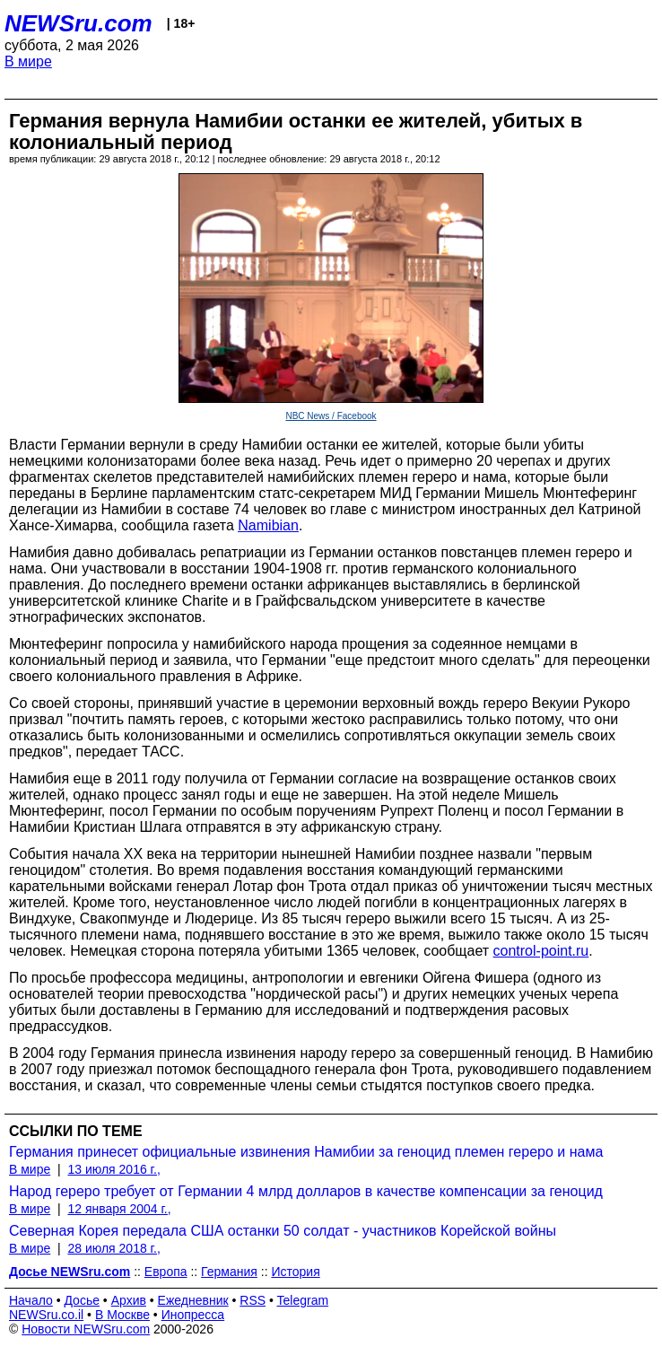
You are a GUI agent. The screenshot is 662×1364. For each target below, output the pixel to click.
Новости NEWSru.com (86, 1329)
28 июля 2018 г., (113, 1248)
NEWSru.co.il (46, 1314)
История (295, 1271)
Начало (31, 1300)
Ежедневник (193, 1300)
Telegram (303, 1300)
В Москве (122, 1314)
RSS (253, 1300)
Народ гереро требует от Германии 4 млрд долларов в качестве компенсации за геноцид (306, 1191)
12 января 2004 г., (118, 1209)
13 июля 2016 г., (113, 1169)
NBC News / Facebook (330, 416)
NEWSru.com (78, 23)
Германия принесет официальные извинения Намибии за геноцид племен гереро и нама (306, 1151)
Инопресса (193, 1314)
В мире (28, 61)
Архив (128, 1300)
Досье (82, 1300)
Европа (165, 1271)
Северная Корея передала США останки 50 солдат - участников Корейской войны (282, 1230)
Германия (229, 1271)
